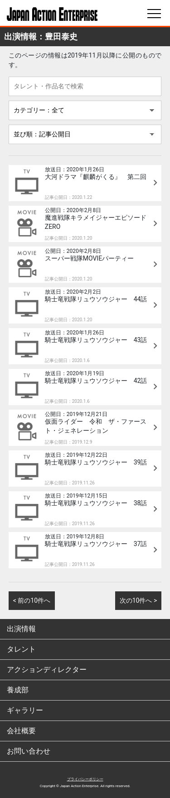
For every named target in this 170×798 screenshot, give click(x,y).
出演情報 (21, 628)
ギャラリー (25, 710)
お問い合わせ (28, 751)
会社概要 (21, 730)
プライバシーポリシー (85, 779)
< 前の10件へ (31, 600)
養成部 (18, 690)
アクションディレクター (47, 669)
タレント (21, 649)
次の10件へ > (138, 600)
